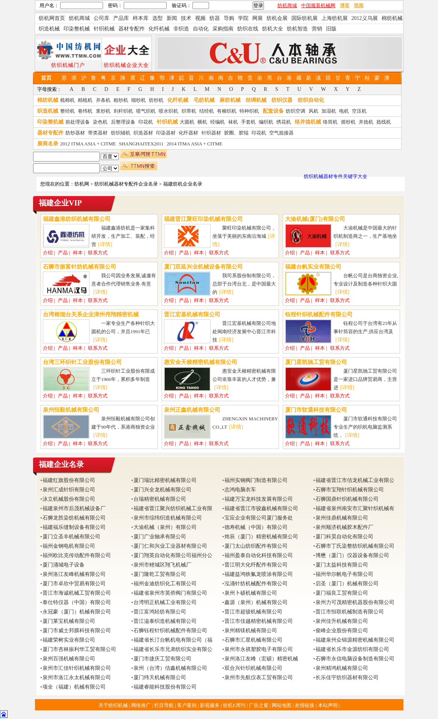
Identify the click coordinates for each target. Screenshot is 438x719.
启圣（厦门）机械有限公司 (347, 583)
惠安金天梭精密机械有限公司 (200, 362)
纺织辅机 (120, 133)
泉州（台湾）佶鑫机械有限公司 (170, 668)
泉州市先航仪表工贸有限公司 (258, 677)
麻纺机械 (230, 100)
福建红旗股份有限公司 (68, 480)
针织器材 (211, 133)
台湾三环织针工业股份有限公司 (82, 362)
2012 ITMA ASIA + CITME (88, 144)
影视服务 (210, 705)
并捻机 (366, 122)
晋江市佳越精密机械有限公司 (258, 621)
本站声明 (328, 705)
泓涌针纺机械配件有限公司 (256, 583)
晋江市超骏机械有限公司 (253, 612)
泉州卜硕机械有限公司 (250, 593)
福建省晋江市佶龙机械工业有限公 (354, 480)
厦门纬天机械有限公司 (159, 677)
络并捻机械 (308, 122)
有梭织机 (226, 111)
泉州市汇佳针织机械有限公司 (76, 668)
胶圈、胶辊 (236, 133)
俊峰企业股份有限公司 (341, 630)
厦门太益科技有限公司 (341, 565)
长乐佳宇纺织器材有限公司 (347, 677)
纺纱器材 (75, 133)
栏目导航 (164, 705)
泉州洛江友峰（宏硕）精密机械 (261, 659)
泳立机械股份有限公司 (68, 499)
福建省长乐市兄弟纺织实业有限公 (172, 649)
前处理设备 (77, 122)
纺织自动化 (311, 100)
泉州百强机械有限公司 (68, 659)
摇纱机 (348, 122)
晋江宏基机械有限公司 (192, 314)
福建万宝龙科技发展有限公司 (258, 499)
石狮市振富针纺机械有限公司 (79, 267)
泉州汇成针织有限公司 (68, 489)
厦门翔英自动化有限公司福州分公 (172, 555)
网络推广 (141, 705)
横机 (202, 122)
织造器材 (143, 133)
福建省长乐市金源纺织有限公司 (352, 649)
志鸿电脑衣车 (240, 489)
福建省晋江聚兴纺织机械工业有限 (172, 508)
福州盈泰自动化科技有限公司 (258, 555)
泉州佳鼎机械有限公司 (341, 518)
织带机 (189, 111)
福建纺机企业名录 (182, 184)
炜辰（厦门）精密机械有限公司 (261, 536)
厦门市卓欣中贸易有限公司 (74, 583)
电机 (344, 111)
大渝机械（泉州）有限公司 (165, 527)
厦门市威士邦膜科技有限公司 (76, 630)
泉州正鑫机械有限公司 (192, 410)
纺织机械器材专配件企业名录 (126, 184)
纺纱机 (156, 100)
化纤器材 (188, 133)
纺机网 (81, 184)
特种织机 (249, 111)
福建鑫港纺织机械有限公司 (77, 219)
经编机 (217, 122)
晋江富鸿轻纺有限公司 (159, 612)
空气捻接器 (281, 133)
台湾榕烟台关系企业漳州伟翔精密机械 (91, 314)
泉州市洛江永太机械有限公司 (76, 677)
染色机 (100, 122)
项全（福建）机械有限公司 (74, 687)
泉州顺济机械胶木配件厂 (344, 527)
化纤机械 (177, 100)
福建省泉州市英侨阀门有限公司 (170, 593)
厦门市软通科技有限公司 (316, 410)
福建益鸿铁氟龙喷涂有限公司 (258, 574)
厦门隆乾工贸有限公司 (159, 574)
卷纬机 (85, 111)
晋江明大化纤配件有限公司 (256, 565)
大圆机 (187, 122)
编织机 (266, 122)
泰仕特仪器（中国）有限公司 (76, 602)
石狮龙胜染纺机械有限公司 (74, 518)
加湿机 (328, 111)
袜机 (233, 122)
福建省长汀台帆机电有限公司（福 (172, 640)
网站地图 (282, 705)
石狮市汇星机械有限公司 (253, 640)
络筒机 (330, 122)
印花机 (145, 122)
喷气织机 (146, 111)
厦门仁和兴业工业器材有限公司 (170, 546)
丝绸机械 (256, 100)
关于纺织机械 (113, 705)
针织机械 (167, 122)
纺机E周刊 (235, 705)
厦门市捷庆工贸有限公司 (162, 659)
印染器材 (166, 133)
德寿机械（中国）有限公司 (256, 527)
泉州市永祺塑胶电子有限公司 (258, 649)
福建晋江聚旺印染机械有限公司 (203, 219)
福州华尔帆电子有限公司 (344, 574)
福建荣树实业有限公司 (68, 640)
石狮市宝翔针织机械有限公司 (349, 489)
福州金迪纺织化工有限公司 (165, 583)
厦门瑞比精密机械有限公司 (165, 480)
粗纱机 (121, 100)
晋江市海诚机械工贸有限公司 (76, 593)
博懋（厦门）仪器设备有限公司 (352, 555)
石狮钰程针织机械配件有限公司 (170, 630)
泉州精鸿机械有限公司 (341, 668)
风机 (313, 111)
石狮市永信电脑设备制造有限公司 (354, 659)
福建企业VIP (60, 203)
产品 (63, 252)
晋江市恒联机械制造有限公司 (349, 612)
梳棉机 (67, 100)
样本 (78, 252)
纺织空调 (295, 111)
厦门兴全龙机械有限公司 (162, 489)
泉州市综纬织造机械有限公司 (167, 518)
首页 (46, 78)
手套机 (248, 122)
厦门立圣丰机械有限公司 (71, 536)
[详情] (105, 244)
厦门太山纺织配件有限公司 (256, 546)
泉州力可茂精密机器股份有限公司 (354, 602)
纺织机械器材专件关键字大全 (335, 176)
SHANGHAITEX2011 (141, 144)
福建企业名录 (61, 464)
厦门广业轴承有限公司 (159, 536)
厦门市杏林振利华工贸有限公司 (79, 649)
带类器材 (98, 133)
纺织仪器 (282, 100)
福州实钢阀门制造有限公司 (256, 480)
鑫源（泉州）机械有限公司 (256, 602)
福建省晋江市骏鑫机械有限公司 (261, 508)
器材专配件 (50, 133)
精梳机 (85, 100)
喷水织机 (168, 111)
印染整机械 (50, 122)
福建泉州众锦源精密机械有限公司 (354, 640)
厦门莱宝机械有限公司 (68, 621)
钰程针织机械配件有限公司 (319, 314)
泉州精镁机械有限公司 (250, 630)
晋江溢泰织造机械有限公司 (165, 621)
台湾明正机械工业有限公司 (165, 602)
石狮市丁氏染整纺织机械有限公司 (354, 546)
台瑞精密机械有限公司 (159, 499)
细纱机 (138, 100)
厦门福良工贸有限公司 (341, 593)
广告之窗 (259, 705)
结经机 (206, 111)
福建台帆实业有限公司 (313, 267)
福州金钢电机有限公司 (68, 546)
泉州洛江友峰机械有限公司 (74, 574)
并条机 (103, 100)
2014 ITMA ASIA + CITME (194, 144)
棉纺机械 (47, 100)
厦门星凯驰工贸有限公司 (316, 362)
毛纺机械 (204, 100)
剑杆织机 (123, 111)
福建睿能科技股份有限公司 (165, 687)
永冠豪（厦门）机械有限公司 (76, 612)
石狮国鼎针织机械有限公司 (347, 499)
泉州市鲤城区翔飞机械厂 (162, 565)
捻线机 (383, 122)
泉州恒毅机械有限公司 (71, 410)
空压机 (359, 111)
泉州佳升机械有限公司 (341, 621)
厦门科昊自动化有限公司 (344, 536)
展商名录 (47, 144)
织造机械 (47, 111)
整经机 (67, 111)
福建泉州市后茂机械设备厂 (74, 508)
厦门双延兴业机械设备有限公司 (203, 267)
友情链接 (305, 705)
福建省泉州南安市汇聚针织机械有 (354, 508)
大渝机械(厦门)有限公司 (315, 219)
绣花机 (283, 122)
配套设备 (273, 111)
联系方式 (98, 252)
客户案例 (187, 705)
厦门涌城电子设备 (63, 565)
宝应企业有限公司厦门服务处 (258, 518)
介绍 (48, 252)
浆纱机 (103, 111)
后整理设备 (123, 122)
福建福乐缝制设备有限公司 (74, 527)
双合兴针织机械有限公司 (253, 668)
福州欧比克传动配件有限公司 (76, 555)
